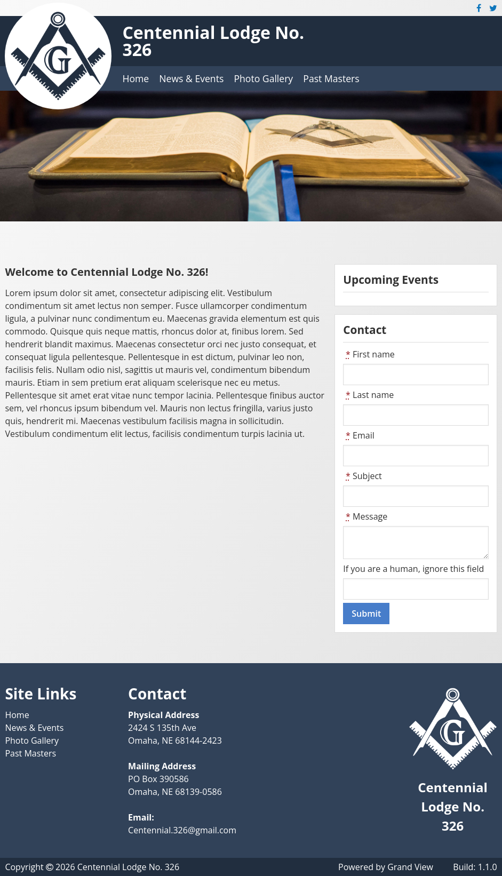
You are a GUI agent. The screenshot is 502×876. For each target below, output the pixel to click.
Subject (362, 476)
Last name (368, 395)
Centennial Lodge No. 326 (213, 41)
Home (135, 78)
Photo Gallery (263, 78)
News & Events (191, 78)
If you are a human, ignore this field (413, 569)
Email (358, 435)
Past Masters (331, 78)
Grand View (410, 867)
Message (365, 516)
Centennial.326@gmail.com (182, 830)
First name (369, 354)
